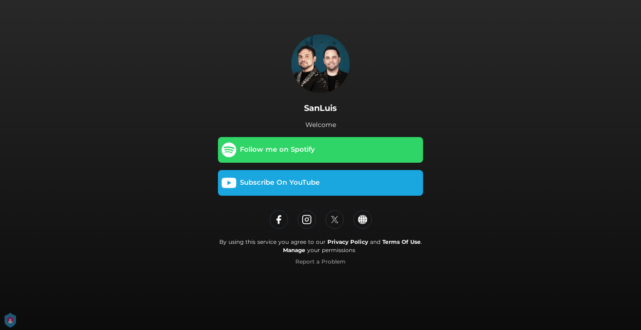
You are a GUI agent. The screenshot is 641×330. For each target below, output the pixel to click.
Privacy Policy (347, 241)
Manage (294, 250)
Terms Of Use (401, 241)
